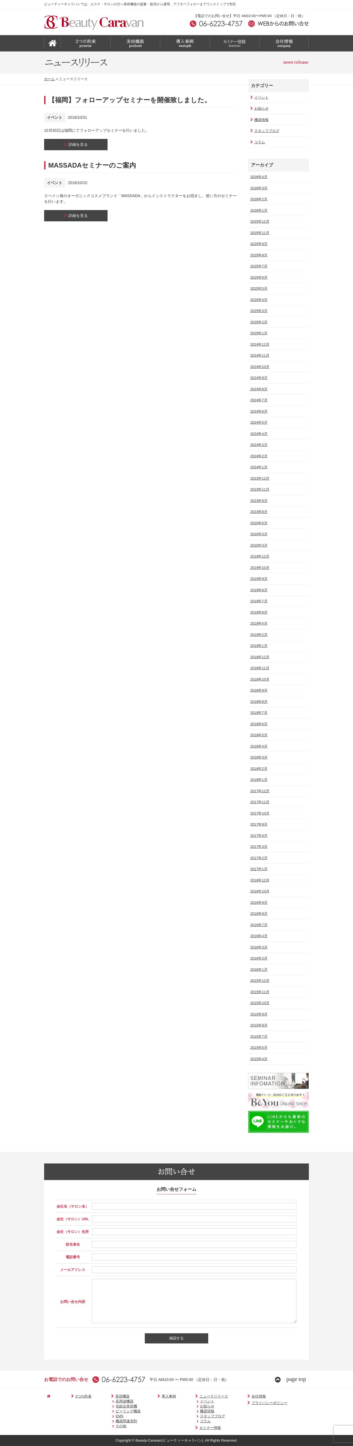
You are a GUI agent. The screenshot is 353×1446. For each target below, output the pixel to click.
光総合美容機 (113, 1406)
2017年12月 (259, 791)
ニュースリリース (192, 1396)
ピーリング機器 (115, 1411)
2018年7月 (258, 713)
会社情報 (232, 1396)
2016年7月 (258, 925)
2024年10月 (259, 367)
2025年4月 (258, 300)
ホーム (49, 79)
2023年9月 (258, 501)
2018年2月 (258, 769)
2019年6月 (258, 612)
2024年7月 (258, 400)
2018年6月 (258, 724)
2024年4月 (258, 434)
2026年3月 (258, 188)
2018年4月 (258, 746)
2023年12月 (259, 478)
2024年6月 (258, 411)
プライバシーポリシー (243, 1403)
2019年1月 (258, 646)
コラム (257, 142)
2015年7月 (258, 1036)
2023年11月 (259, 489)
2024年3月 (258, 445)
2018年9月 (258, 690)
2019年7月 (258, 601)
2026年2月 (258, 199)
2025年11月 (259, 233)
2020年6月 (258, 523)
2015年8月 (258, 1025)
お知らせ (259, 108)
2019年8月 (258, 590)
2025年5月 (258, 288)
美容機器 (106, 1396)
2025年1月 (258, 333)
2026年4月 (258, 177)
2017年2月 (258, 858)
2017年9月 (258, 824)
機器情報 (259, 120)
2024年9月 (258, 378)
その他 (108, 1426)
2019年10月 (259, 568)
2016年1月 (258, 969)
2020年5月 (258, 534)
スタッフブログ (264, 131)
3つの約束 (73, 1396)
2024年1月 (258, 467)
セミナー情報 (189, 1428)
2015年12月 (259, 981)
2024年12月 (259, 344)
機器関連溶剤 (113, 1421)
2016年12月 (259, 880)
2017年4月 (258, 836)
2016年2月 (258, 958)
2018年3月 (258, 757)
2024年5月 (258, 422)
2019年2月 (258, 635)
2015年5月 (258, 1047)
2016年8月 (258, 914)
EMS (107, 1416)
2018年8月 (258, 702)
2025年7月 (258, 266)
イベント (259, 97)
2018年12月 (259, 657)
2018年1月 (258, 780)
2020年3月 (258, 545)
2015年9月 (258, 1014)
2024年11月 (259, 355)
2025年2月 (258, 322)
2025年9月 (258, 244)
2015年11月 (259, 992)
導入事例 (153, 1396)
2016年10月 (259, 891)
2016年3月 (258, 947)
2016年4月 (258, 936)
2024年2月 (258, 456)
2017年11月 (259, 802)
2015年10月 (259, 1003)
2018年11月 (259, 668)
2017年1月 (258, 869)
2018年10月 (259, 679)
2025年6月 (258, 277)
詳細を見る (76, 144)
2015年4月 (258, 1059)
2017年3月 (258, 847)
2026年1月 (258, 210)
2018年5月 (258, 735)
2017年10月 (259, 813)
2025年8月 (258, 255)
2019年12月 (259, 556)
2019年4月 (258, 623)
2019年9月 (258, 579)
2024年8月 (258, 389)
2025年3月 (258, 311)
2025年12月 (259, 221)
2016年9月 (258, 903)
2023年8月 (258, 512)
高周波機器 (112, 1401)
